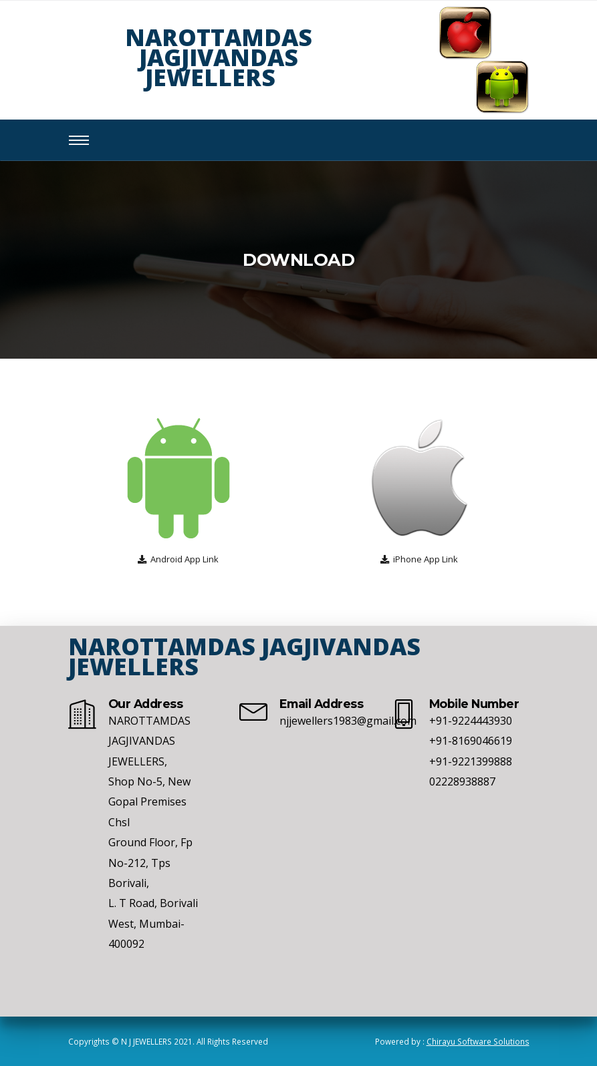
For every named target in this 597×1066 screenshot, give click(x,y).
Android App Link (184, 559)
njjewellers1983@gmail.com (347, 720)
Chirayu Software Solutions (478, 1041)
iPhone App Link (425, 559)
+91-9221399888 (470, 761)
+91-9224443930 (470, 720)
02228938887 (462, 781)
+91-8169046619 (470, 740)
